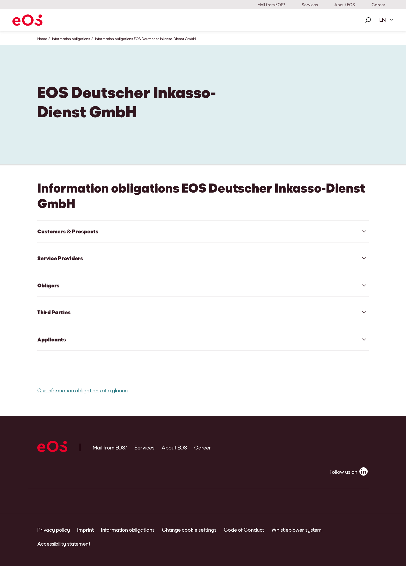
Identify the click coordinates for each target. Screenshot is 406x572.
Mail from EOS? (271, 4)
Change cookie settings (189, 535)
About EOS (344, 4)
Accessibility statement (63, 549)
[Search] (368, 20)
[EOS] (27, 20)
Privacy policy (53, 535)
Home (42, 38)
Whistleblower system (296, 535)
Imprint (85, 535)
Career (378, 4)
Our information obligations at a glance (82, 396)
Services (310, 4)
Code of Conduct (244, 535)
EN (382, 20)
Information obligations (71, 38)
